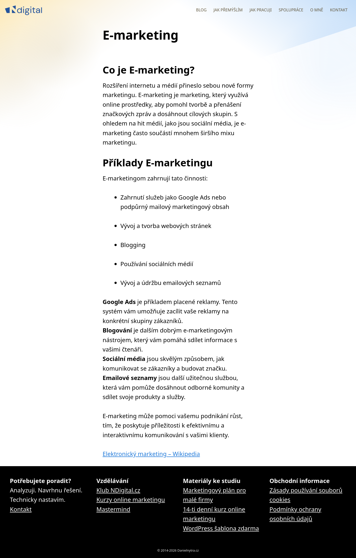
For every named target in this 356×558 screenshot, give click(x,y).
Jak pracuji (260, 10)
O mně (316, 10)
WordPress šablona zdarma (221, 528)
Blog (201, 10)
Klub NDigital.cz (118, 490)
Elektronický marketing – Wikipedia (151, 454)
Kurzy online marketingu (130, 499)
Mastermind (113, 509)
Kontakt (339, 10)
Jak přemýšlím (228, 10)
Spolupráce (291, 10)
